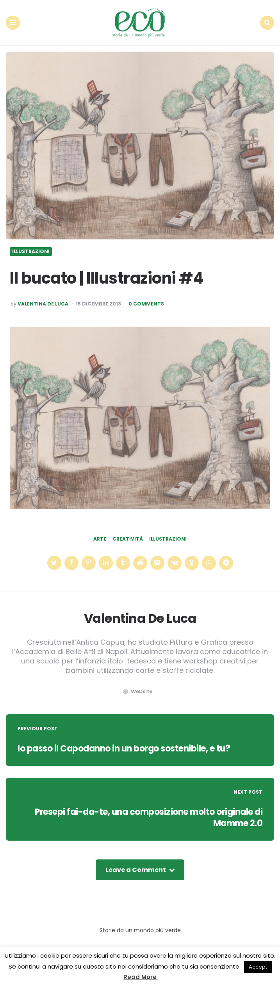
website (137, 691)
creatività (127, 539)
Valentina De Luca (43, 304)
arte (99, 539)
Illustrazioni (31, 251)
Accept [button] (258, 967)
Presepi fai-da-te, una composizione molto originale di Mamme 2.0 (148, 817)
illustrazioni (168, 539)
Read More (140, 977)
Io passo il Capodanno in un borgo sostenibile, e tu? (124, 748)
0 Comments (146, 304)
